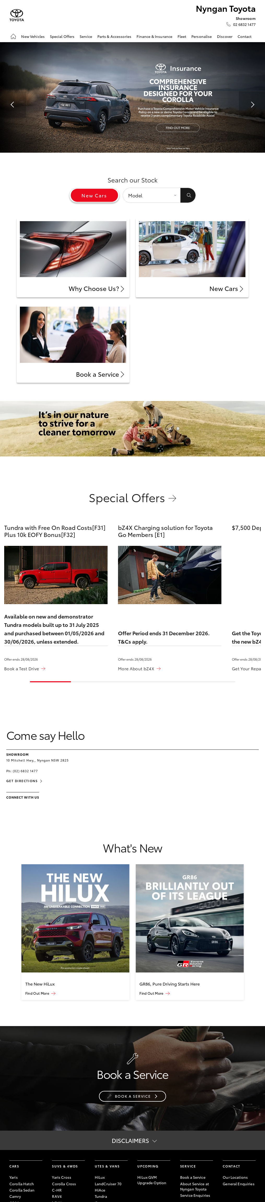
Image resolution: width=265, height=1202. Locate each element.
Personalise (201, 36)
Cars (14, 1166)
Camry (15, 1196)
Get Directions (22, 781)
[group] (75, 932)
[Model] (151, 195)
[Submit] (188, 195)
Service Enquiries (195, 1195)
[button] (13, 104)
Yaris (13, 1177)
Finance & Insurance (155, 36)
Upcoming (147, 1166)
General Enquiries (238, 1183)
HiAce (100, 1190)
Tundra (101, 1196)
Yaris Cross (61, 1177)
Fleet (182, 36)
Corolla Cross (64, 1183)
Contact (245, 36)
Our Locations (235, 1177)
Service (86, 36)
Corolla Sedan (21, 1190)
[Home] (13, 36)
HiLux (100, 1177)
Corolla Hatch (21, 1183)
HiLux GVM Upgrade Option (151, 1180)
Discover (224, 36)
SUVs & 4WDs (65, 1166)
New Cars (94, 195)
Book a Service (192, 1177)
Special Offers (62, 36)
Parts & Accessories (114, 36)
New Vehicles (33, 36)
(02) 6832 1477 (25, 771)
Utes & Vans (107, 1166)
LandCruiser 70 (108, 1183)
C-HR (57, 1190)
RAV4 (57, 1196)
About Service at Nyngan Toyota (194, 1186)
